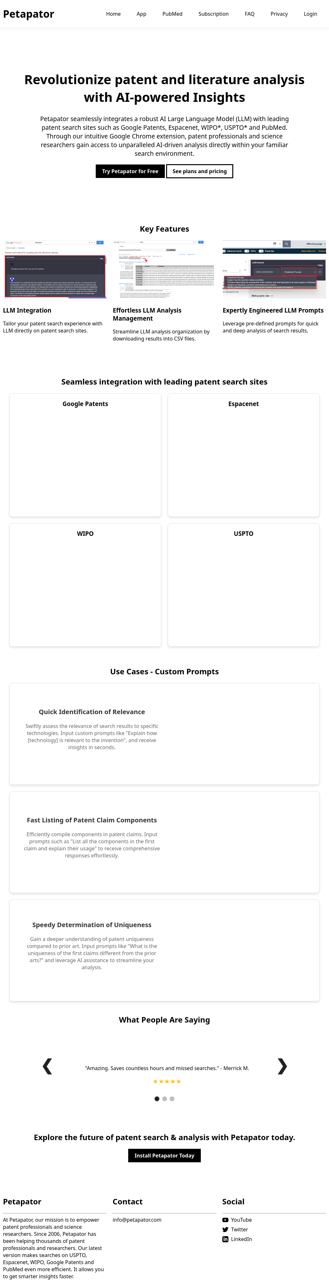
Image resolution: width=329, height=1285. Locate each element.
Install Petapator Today (164, 1155)
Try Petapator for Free (130, 171)
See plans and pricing (200, 171)
